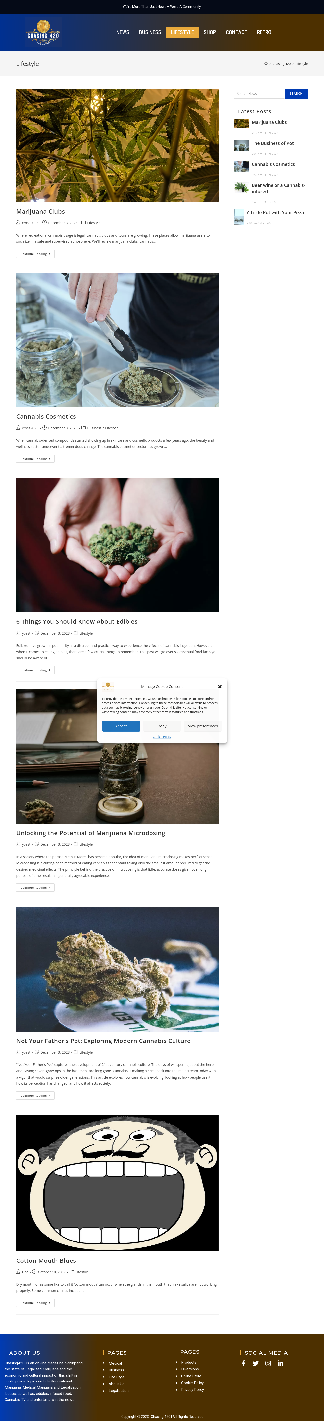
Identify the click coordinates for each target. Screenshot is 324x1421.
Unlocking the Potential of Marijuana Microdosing (90, 833)
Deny (161, 725)
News (122, 32)
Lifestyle (182, 32)
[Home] (266, 63)
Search (296, 93)
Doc (25, 1272)
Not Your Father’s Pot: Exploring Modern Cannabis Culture (103, 1041)
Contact (236, 32)
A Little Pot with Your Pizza (275, 212)
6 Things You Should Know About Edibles (77, 621)
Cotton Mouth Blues (46, 1260)
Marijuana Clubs (40, 211)
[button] (219, 686)
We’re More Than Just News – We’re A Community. (162, 7)
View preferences (203, 725)
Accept (121, 725)
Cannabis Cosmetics (46, 416)
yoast (26, 633)
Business (150, 32)
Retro (264, 32)
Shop (210, 32)
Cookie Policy (162, 737)
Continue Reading (37, 253)
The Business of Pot (273, 143)
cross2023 (30, 222)
